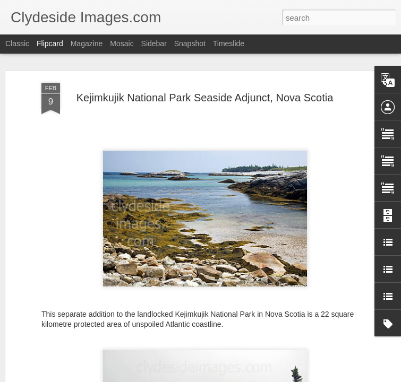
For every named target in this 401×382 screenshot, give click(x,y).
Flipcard (50, 43)
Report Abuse (265, 376)
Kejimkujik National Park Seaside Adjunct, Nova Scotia (205, 79)
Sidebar (154, 43)
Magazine (87, 43)
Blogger (234, 376)
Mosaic (121, 43)
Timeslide (228, 43)
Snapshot (190, 43)
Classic (17, 43)
